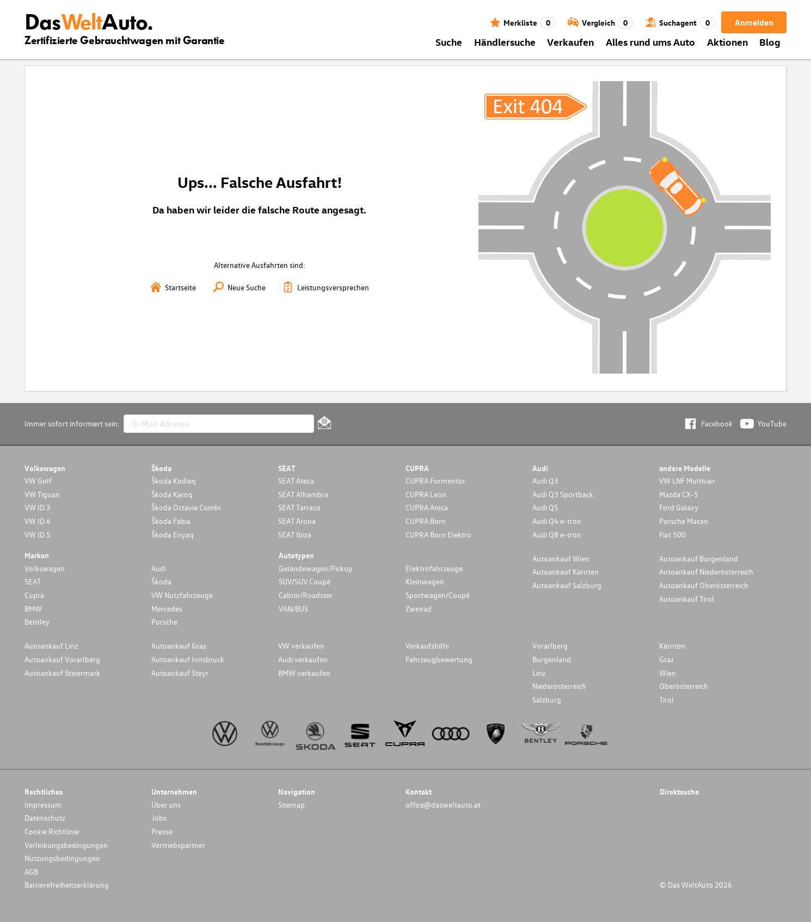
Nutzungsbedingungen (62, 858)
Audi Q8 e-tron (556, 534)
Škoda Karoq (172, 494)
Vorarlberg (550, 645)
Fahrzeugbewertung (439, 659)
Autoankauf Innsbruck (187, 659)
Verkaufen (570, 41)
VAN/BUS (293, 608)
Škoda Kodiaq (173, 480)
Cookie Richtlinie (51, 831)
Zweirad (419, 608)
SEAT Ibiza (294, 534)
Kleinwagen (425, 581)
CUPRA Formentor (435, 480)
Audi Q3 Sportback (562, 494)
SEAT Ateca (296, 480)
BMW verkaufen (304, 673)
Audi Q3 (545, 480)
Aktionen (727, 41)
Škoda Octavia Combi (185, 507)
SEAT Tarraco (299, 507)
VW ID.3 (37, 507)
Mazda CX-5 (678, 494)
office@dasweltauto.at (443, 804)
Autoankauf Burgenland (698, 558)
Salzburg (546, 699)
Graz (666, 659)
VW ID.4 (37, 521)
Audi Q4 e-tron (556, 521)
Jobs (159, 818)
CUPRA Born (426, 521)
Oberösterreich (683, 686)
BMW (33, 608)
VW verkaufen (301, 645)
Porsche (164, 621)
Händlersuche (505, 41)
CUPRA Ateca (427, 507)
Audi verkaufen (303, 659)
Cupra (34, 595)
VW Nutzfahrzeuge (182, 595)
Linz (538, 673)
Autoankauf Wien (560, 558)
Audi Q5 (545, 507)
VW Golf (38, 480)
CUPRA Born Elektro (438, 534)
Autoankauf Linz (51, 645)
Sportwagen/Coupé (438, 595)
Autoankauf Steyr (179, 673)
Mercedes (166, 608)
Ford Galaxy (678, 507)
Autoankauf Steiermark (62, 673)
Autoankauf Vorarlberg (62, 659)
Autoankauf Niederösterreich (706, 571)
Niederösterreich (559, 686)
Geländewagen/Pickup (316, 568)
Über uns (166, 804)
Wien (667, 673)
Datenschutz (44, 818)
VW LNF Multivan (687, 480)
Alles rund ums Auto (650, 41)
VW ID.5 (37, 534)
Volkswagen (44, 568)
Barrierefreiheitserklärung (66, 885)
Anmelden (754, 22)
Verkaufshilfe (427, 645)
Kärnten (672, 645)
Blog (770, 41)
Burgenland (551, 659)
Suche (448, 41)
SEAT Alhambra (303, 494)
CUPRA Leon (426, 494)
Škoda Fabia (171, 521)
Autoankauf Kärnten (565, 571)
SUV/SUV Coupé (304, 581)
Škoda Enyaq (172, 534)
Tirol (666, 699)
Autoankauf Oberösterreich (703, 585)
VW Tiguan (42, 494)
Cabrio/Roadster (306, 595)
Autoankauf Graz (178, 645)
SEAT (32, 581)
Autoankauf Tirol (686, 599)
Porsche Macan (683, 521)
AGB (31, 871)
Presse (162, 831)
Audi (158, 568)
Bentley (37, 621)
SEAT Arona (297, 521)
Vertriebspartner (178, 845)
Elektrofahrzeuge (434, 568)
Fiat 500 (672, 534)
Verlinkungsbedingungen (66, 845)
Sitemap (291, 804)
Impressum (43, 804)
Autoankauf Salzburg (566, 585)
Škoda (161, 581)
